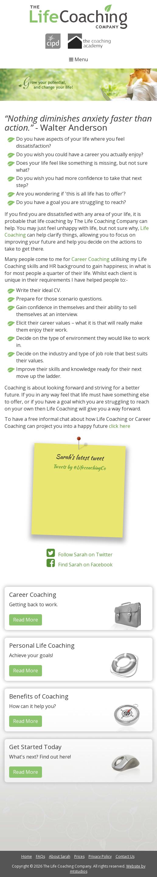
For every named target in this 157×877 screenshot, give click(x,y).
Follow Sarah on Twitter (78, 554)
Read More (25, 619)
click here (119, 426)
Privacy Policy (100, 856)
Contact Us (125, 856)
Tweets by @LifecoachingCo (79, 467)
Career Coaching (91, 259)
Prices (79, 856)
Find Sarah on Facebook (78, 564)
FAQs (40, 856)
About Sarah (59, 856)
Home (26, 856)
